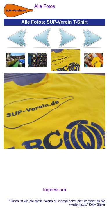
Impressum (54, 189)
